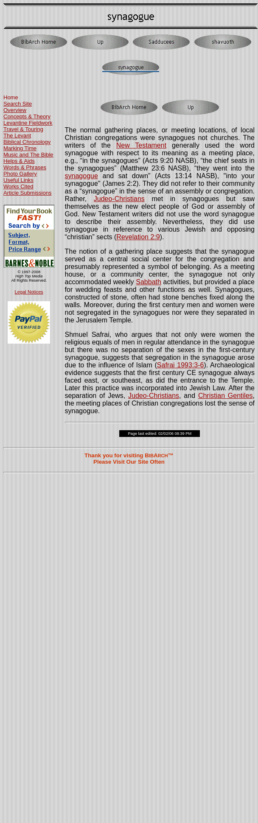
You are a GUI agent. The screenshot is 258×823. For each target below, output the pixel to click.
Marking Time (19, 148)
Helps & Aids (19, 161)
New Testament (141, 145)
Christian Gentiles (225, 395)
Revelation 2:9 (138, 237)
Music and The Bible (28, 154)
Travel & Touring (23, 129)
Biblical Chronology (26, 142)
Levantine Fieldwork (28, 123)
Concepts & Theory (26, 116)
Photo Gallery (20, 174)
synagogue (81, 175)
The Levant (17, 135)
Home (10, 97)
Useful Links (18, 180)
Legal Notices (29, 291)
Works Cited (18, 186)
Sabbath (148, 282)
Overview (14, 110)
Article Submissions (27, 193)
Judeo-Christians (119, 198)
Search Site (17, 104)
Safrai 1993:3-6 (180, 365)
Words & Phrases (24, 167)
